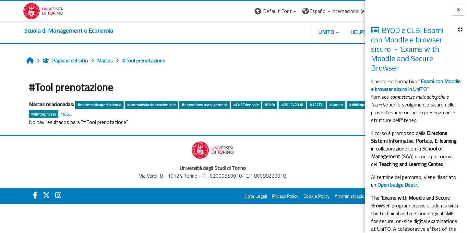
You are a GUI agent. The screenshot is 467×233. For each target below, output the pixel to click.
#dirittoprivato (23, 114)
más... (46, 113)
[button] (238, 11)
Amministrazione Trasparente (327, 196)
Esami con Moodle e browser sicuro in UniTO (416, 85)
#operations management (185, 105)
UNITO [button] (289, 32)
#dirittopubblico (343, 105)
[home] (45, 30)
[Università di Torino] (20, 10)
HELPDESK (326, 32)
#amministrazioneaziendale (132, 105)
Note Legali (218, 196)
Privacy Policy (247, 196)
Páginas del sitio (45, 60)
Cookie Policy (279, 196)
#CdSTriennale (226, 105)
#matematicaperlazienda (80, 105)
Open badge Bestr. (397, 185)
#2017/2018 (272, 105)
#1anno (316, 105)
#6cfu (250, 105)
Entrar (353, 11)
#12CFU (297, 105)
